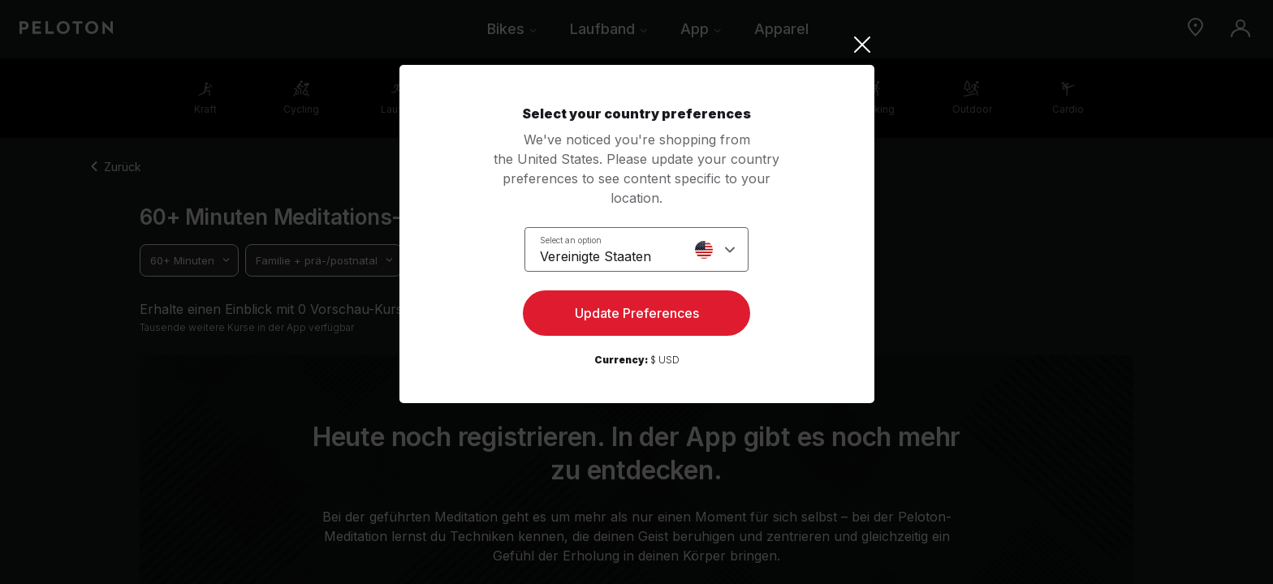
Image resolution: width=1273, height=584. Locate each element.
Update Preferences (637, 313)
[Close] (636, 44)
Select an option (571, 240)
